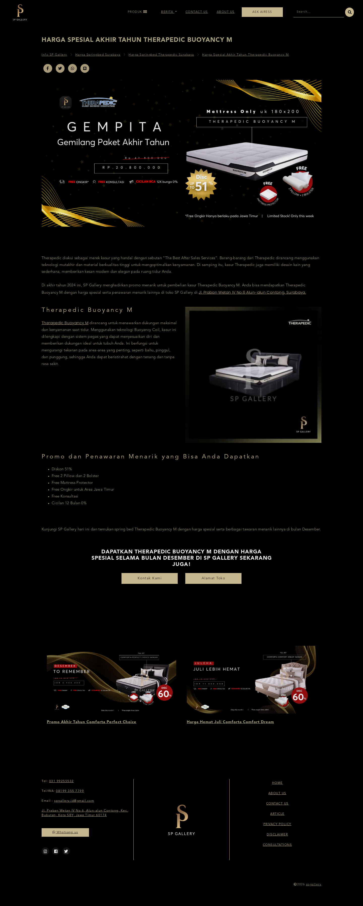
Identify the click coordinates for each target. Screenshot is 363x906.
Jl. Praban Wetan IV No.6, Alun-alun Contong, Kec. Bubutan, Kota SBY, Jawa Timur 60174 (85, 813)
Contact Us (197, 12)
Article (277, 814)
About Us (226, 12)
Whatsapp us (65, 832)
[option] (112, 686)
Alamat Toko (213, 578)
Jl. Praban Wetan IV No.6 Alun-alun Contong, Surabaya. (252, 292)
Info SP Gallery (54, 54)
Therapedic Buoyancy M (65, 322)
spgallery (314, 884)
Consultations (277, 845)
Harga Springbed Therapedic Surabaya (161, 54)
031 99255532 (61, 781)
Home (277, 783)
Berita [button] (167, 12)
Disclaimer (277, 834)
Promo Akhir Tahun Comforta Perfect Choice (91, 722)
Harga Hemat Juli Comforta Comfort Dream (230, 722)
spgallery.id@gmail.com (74, 800)
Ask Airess (262, 12)
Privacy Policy (277, 824)
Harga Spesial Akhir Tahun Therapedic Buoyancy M (245, 54)
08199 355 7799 (70, 791)
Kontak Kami (150, 578)
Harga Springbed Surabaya (97, 54)
